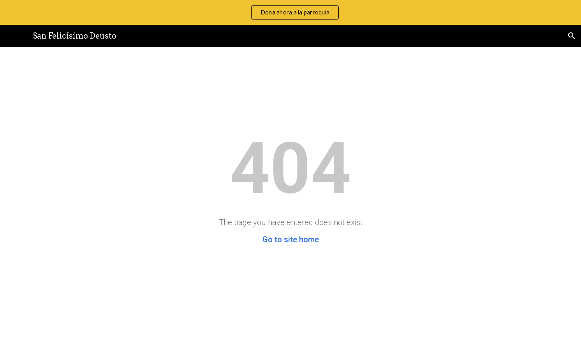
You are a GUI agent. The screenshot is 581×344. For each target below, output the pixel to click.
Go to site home (290, 239)
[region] (290, 12)
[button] (571, 36)
